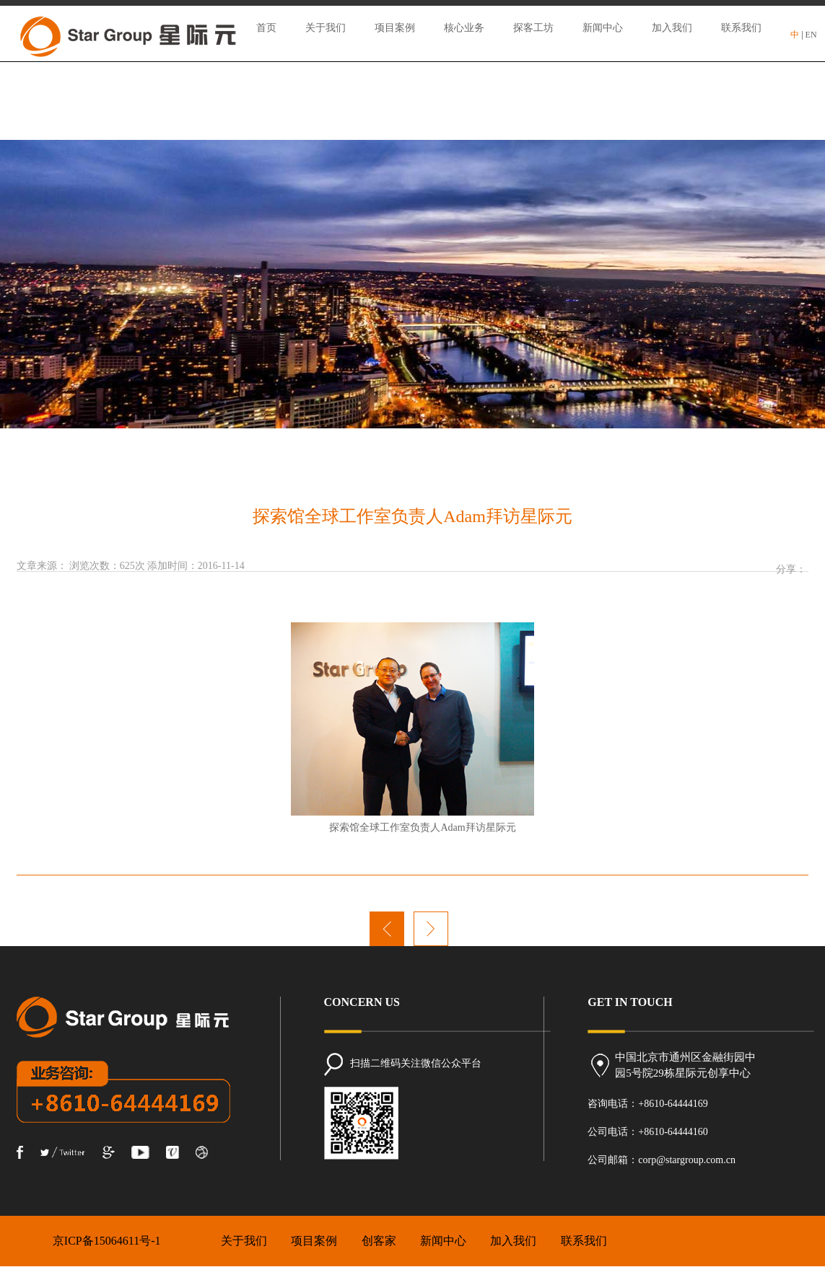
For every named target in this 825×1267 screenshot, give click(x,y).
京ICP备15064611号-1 (107, 1241)
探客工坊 (533, 27)
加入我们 (672, 27)
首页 (266, 27)
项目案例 (395, 27)
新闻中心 (602, 27)
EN (811, 35)
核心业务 (464, 27)
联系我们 (741, 27)
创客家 (379, 1241)
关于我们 (325, 27)
